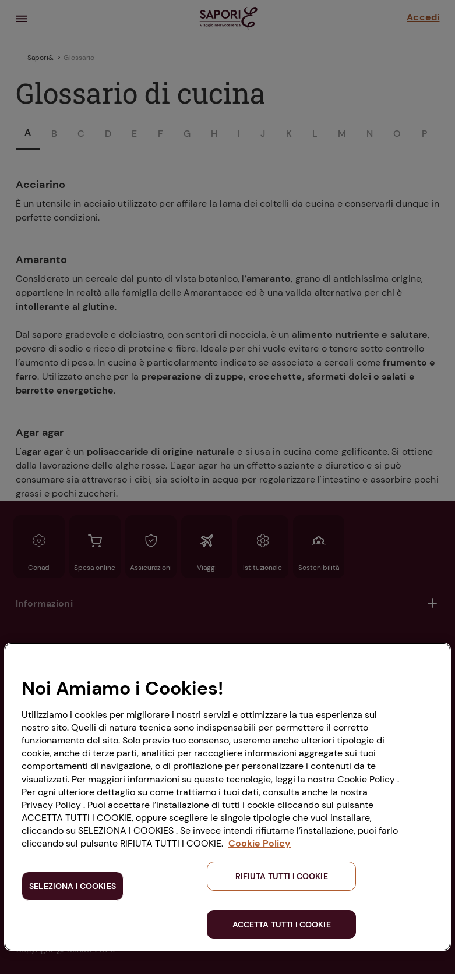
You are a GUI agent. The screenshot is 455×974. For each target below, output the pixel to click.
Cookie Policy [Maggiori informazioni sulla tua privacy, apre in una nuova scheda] (259, 843)
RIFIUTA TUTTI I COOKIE (281, 876)
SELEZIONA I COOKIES (72, 886)
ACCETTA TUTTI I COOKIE (281, 924)
